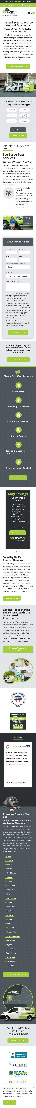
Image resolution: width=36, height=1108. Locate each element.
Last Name (22, 249)
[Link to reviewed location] (18, 747)
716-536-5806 (17, 1033)
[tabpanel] (18, 519)
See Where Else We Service (16, 975)
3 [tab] (21, 793)
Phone (8, 256)
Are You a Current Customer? (15, 264)
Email (20, 256)
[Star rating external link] (18, 1)
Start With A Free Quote (18, 67)
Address (8, 272)
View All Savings (12, 598)
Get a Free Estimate (18, 1040)
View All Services (18, 478)
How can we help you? (13, 281)
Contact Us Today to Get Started (18, 649)
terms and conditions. (16, 325)
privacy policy (21, 323)
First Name (9, 249)
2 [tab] (19, 552)
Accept (9, 1102)
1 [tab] (17, 552)
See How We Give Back (18, 360)
